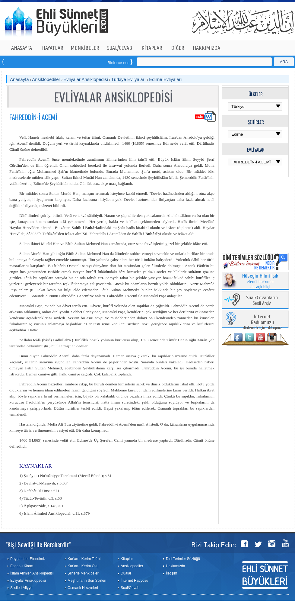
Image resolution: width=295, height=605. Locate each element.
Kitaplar (127, 559)
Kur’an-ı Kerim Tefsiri (84, 559)
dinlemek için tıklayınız (262, 322)
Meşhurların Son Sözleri (87, 580)
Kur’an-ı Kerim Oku (83, 566)
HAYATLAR (52, 48)
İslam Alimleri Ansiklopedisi (31, 573)
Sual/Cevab (130, 588)
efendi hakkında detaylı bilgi (260, 281)
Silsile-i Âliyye (21, 588)
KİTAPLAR (151, 48)
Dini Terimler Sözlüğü (183, 559)
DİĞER (177, 48)
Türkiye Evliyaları (129, 79)
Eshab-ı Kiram (21, 566)
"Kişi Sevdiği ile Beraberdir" (38, 544)
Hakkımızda (175, 566)
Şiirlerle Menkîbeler (83, 573)
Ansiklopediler (46, 79)
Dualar (126, 573)
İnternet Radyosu (134, 580)
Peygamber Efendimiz (28, 559)
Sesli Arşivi (262, 300)
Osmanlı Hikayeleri (83, 588)
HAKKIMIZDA (206, 48)
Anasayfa (19, 79)
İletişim (171, 573)
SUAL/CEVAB (119, 48)
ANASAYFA (21, 48)
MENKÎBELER (85, 48)
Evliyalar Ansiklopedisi (85, 79)
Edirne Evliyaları (165, 79)
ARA (284, 62)
